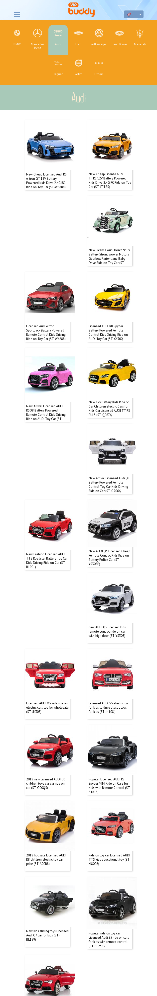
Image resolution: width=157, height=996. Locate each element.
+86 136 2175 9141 (78, 968)
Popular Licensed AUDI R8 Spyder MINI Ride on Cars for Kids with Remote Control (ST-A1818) (47, 672)
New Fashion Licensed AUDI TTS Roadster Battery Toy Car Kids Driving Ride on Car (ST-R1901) (47, 459)
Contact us (78, 892)
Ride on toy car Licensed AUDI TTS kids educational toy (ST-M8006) (47, 742)
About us (78, 884)
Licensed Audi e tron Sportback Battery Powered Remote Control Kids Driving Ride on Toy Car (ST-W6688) (108, 246)
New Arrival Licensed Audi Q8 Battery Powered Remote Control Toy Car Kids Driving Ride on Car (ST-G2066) (109, 388)
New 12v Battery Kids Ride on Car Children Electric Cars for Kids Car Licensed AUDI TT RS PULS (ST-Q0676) (47, 388)
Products (78, 900)
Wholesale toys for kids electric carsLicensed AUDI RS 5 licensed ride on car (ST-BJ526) (109, 815)
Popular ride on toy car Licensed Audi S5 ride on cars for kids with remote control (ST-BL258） (46, 815)
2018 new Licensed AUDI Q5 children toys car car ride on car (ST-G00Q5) (108, 599)
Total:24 (66, 843)
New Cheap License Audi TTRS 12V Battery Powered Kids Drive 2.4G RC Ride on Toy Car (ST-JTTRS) (110, 175)
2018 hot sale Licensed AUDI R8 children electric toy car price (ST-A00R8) (109, 670)
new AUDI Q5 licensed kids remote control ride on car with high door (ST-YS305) (44, 528)
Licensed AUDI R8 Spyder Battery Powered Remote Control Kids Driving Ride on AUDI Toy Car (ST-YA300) (45, 317)
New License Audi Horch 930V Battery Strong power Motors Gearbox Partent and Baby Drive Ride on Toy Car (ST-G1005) (47, 248)
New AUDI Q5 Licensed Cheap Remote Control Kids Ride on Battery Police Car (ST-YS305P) (109, 459)
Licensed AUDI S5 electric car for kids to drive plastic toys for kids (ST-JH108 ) (46, 599)
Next (94, 843)
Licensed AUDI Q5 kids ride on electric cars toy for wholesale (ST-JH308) (110, 528)
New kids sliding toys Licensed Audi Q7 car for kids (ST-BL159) (110, 742)
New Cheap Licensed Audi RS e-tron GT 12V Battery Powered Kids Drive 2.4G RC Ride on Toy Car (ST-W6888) (46, 175)
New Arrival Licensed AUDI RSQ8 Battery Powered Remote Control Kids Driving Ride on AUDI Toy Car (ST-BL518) (108, 320)
